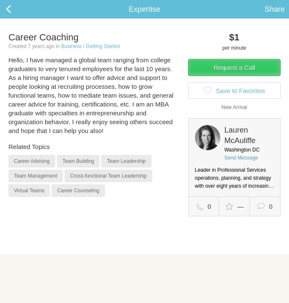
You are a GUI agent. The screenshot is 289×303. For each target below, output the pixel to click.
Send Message (241, 158)
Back (17, 9)
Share (275, 9)
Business (71, 46)
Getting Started (103, 46)
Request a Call (234, 67)
